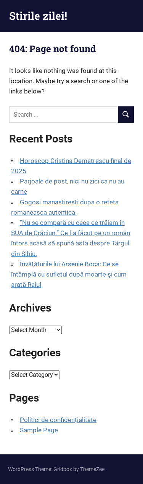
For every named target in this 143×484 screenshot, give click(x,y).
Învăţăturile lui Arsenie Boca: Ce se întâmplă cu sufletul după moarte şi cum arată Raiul (69, 274)
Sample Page (39, 430)
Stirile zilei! (38, 16)
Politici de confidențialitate (58, 420)
